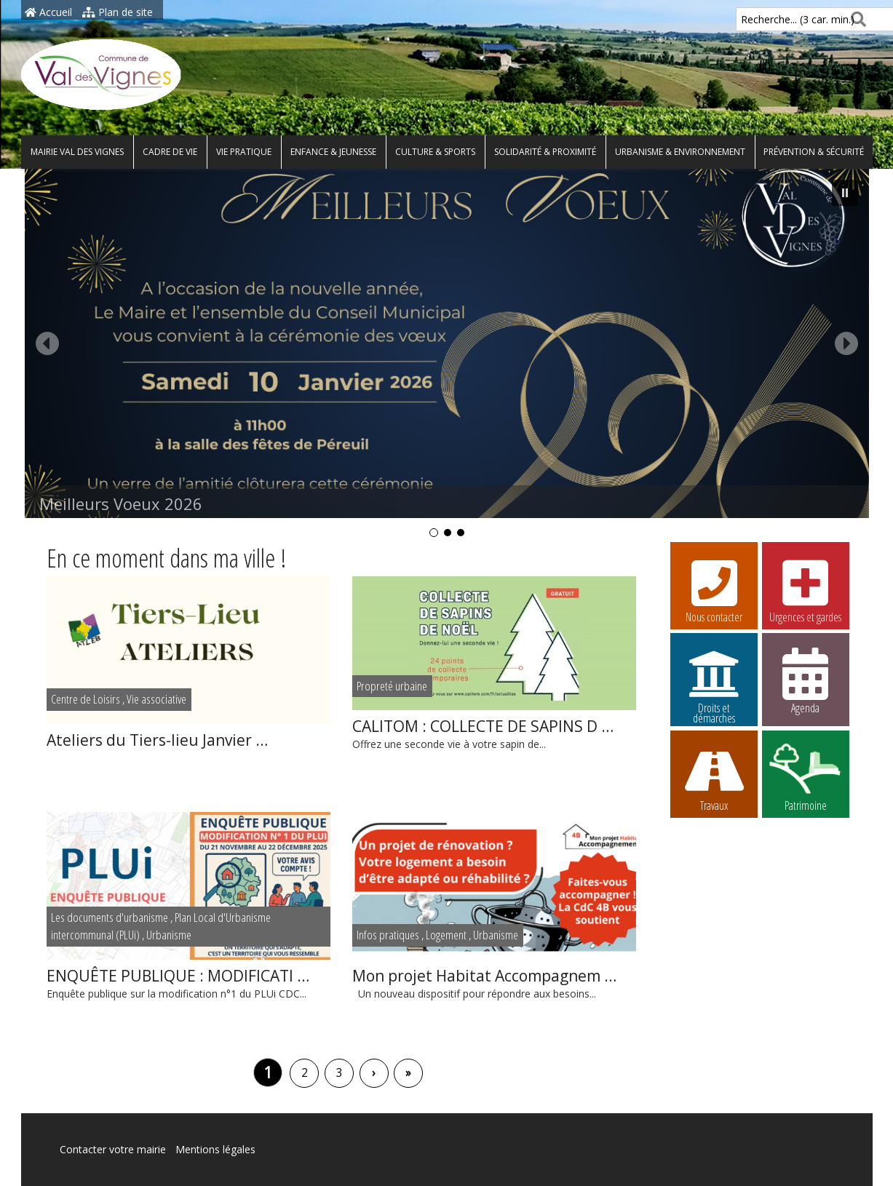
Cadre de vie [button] (170, 152)
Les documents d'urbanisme (109, 917)
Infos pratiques (388, 934)
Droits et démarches (714, 682)
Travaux (714, 777)
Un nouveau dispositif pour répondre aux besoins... (494, 982)
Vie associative (156, 698)
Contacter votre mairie (113, 1149)
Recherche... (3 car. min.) (773, 19)
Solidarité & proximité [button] (545, 152)
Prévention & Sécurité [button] (813, 152)
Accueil (48, 12)
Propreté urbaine (392, 685)
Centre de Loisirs (85, 698)
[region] (447, 354)
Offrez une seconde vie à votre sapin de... (494, 733)
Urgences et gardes (806, 589)
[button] (447, 343)
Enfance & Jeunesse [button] (333, 152)
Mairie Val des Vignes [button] (77, 152)
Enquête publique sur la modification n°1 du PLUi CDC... (188, 982)
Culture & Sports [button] (435, 152)
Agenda (806, 680)
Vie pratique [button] (243, 152)
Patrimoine (806, 777)
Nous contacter (714, 589)
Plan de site (117, 12)
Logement (446, 934)
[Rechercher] (855, 19)
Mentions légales (215, 1149)
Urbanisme (168, 934)
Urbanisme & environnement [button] (680, 152)
